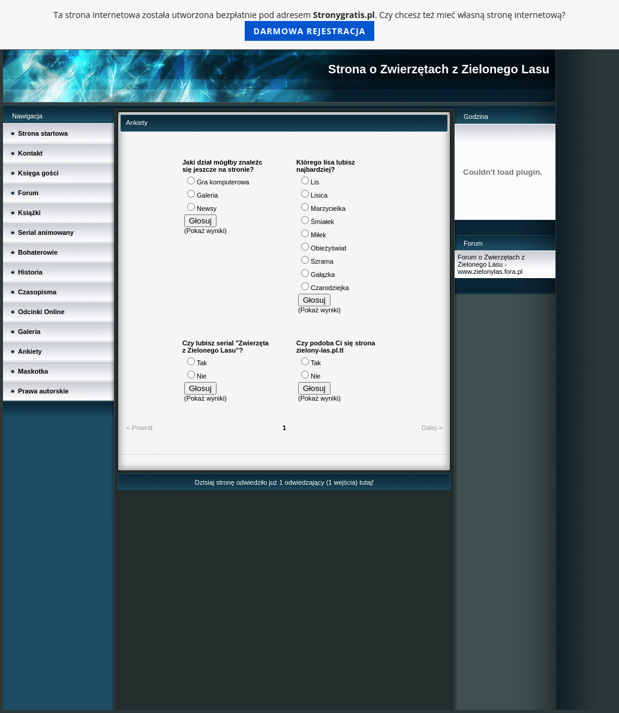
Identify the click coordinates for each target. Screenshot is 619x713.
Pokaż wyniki (206, 230)
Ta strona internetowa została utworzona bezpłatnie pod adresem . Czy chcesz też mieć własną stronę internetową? (309, 25)
